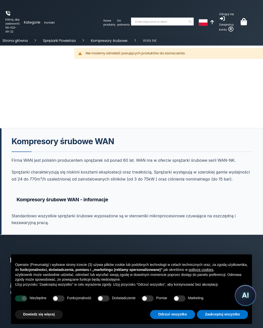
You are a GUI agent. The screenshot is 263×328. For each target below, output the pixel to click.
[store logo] (79, 35)
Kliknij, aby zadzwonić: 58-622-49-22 (12, 25)
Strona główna (16, 40)
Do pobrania (123, 23)
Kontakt (49, 23)
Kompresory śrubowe (109, 40)
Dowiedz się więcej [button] (39, 314)
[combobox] (162, 22)
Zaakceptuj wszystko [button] (222, 314)
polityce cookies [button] (201, 270)
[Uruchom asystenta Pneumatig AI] (245, 295)
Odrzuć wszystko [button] (172, 314)
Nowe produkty (109, 23)
